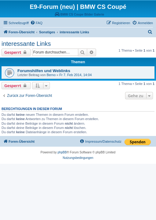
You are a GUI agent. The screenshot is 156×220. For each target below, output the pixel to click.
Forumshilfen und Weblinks (43, 70)
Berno (50, 75)
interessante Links (26, 43)
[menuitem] (36, 23)
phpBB (62, 152)
